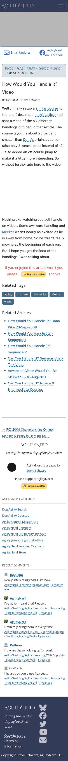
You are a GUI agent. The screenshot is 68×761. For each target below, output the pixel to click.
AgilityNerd (17, 6)
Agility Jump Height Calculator (22, 540)
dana (56, 68)
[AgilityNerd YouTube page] (43, 733)
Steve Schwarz (36, 470)
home (9, 68)
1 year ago (45, 612)
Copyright (8, 755)
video (8, 302)
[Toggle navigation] (61, 6)
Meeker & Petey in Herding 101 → (26, 436)
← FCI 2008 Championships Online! (28, 430)
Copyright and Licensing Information (14, 740)
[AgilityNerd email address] (43, 741)
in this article (45, 114)
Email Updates (17, 53)
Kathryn (16, 645)
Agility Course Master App (20, 522)
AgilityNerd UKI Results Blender (24, 534)
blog (20, 68)
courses (44, 68)
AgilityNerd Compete (17, 528)
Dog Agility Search (14, 509)
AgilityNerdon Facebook (50, 52)
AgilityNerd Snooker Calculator (23, 546)
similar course (47, 108)
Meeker (8, 232)
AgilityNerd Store (14, 552)
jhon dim (16, 575)
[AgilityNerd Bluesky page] (43, 708)
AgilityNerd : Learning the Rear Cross (26, 584)
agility (31, 68)
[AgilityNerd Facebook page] (43, 716)
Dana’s (28, 139)
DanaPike (40, 294)
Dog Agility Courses (15, 515)
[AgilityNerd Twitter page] (43, 725)
